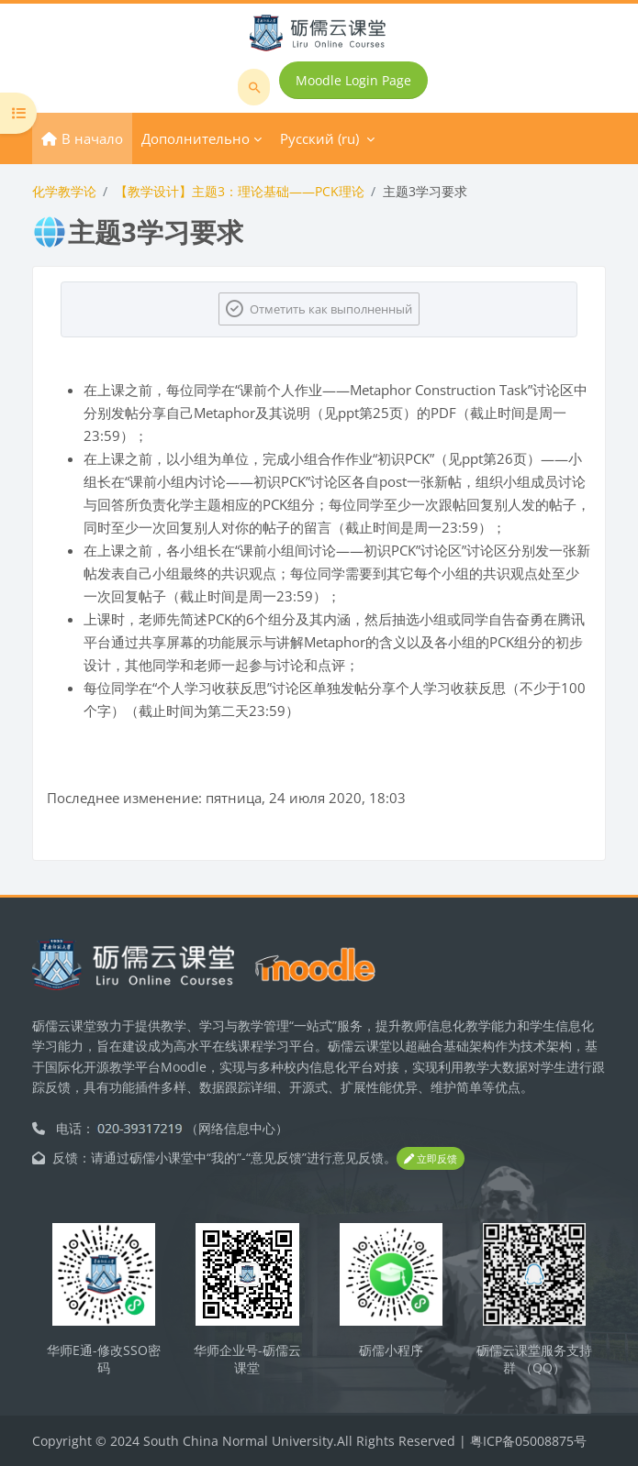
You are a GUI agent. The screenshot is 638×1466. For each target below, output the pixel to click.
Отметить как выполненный (331, 309)
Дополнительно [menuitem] (195, 138)
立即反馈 (430, 1158)
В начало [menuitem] (92, 138)
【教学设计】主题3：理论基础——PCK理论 (239, 191)
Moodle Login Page (353, 80)
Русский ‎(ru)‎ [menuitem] (319, 138)
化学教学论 (64, 191)
